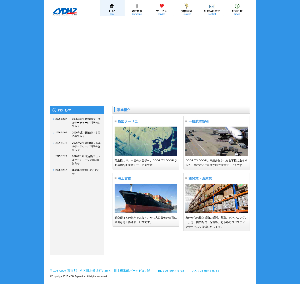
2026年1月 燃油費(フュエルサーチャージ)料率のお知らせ (86, 160)
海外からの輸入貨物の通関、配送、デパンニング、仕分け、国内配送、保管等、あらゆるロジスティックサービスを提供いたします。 (216, 222)
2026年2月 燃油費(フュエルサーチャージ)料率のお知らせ (86, 146)
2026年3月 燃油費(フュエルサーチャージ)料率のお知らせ (86, 123)
